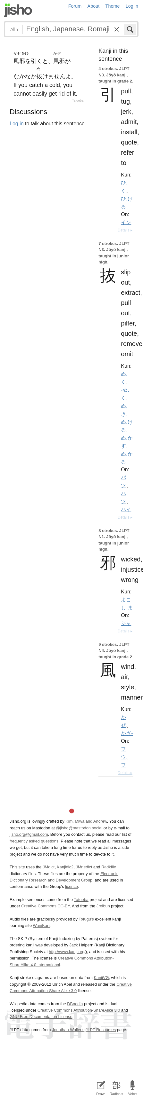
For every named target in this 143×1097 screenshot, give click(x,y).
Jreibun (103, 906)
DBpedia (75, 1003)
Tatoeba (78, 100)
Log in (132, 6)
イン (126, 222)
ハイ (126, 509)
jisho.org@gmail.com (29, 834)
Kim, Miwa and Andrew (86, 821)
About (94, 6)
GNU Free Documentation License (41, 1016)
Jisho (18, 10)
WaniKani (41, 925)
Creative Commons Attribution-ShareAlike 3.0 (79, 1010)
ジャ (126, 623)
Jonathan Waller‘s (68, 1029)
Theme (112, 6)
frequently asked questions (34, 841)
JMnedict (84, 867)
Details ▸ (125, 230)
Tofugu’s (86, 919)
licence (71, 886)
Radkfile (108, 867)
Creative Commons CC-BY (45, 906)
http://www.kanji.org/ (67, 951)
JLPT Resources (101, 1029)
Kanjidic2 (65, 867)
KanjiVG (101, 977)
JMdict (49, 867)
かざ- (127, 733)
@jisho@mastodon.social (79, 828)
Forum (75, 6)
